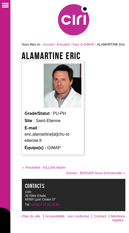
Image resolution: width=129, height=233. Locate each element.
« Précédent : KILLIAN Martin (44, 167)
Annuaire (63, 44)
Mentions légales (118, 218)
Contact (100, 216)
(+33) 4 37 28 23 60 (45, 204)
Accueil (48, 44)
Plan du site (31, 216)
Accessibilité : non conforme (67, 216)
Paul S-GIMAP (83, 44)
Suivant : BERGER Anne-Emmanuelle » (95, 173)
